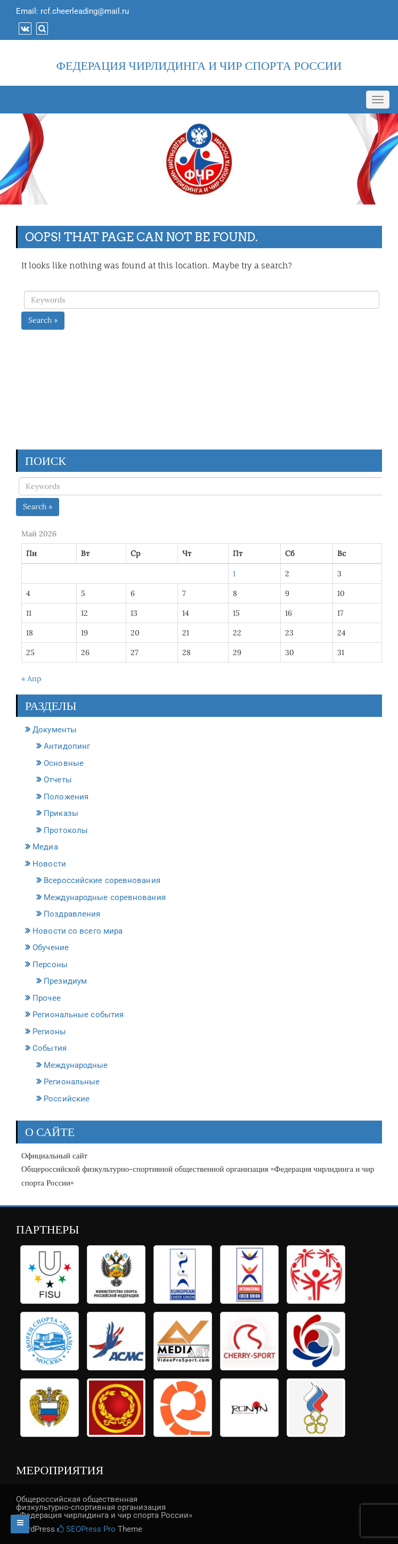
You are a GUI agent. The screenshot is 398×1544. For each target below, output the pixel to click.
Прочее (47, 998)
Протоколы (66, 830)
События (50, 1048)
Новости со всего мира (78, 931)
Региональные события (78, 1014)
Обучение (51, 947)
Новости (49, 864)
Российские (67, 1099)
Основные (64, 763)
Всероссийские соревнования (102, 880)
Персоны (50, 964)
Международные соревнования (105, 897)
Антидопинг (67, 746)
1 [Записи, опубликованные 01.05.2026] (234, 573)
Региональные (72, 1081)
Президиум (65, 981)
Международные (76, 1065)
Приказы (61, 813)
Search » (43, 320)
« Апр (31, 678)
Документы (55, 729)
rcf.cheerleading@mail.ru (84, 11)
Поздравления (72, 914)
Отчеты (58, 780)
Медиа (45, 847)
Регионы (49, 1031)
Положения (66, 797)
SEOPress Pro (86, 1529)
